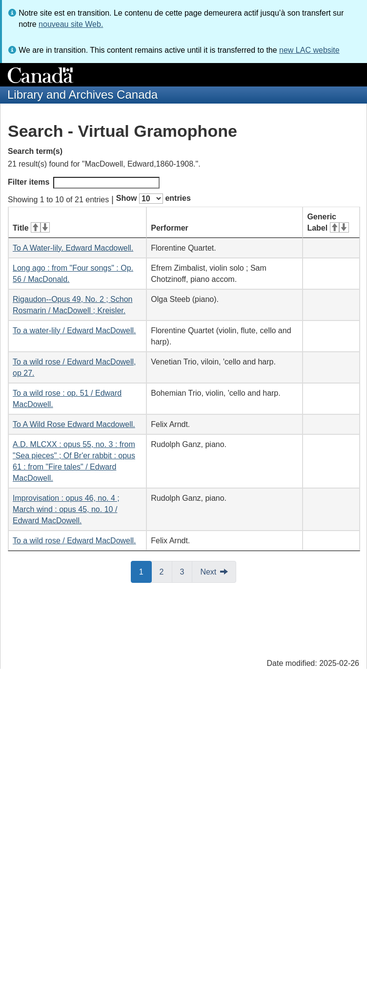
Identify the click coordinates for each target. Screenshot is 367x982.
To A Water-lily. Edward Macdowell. (73, 248)
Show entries (153, 198)
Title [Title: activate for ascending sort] (31, 228)
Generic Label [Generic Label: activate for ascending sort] (327, 222)
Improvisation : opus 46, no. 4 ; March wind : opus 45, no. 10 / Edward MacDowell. (66, 509)
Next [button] (208, 572)
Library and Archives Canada (82, 94)
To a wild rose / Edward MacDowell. (74, 540)
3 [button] (186, 571)
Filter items (84, 183)
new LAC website (309, 50)
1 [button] (145, 571)
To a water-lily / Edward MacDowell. (74, 330)
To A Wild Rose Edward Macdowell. (74, 424)
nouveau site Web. (71, 24)
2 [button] (166, 571)
